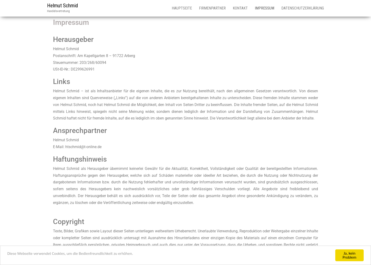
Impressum (264, 8)
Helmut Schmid (62, 6)
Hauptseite (182, 8)
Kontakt (240, 8)
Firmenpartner (212, 8)
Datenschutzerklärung (302, 8)
